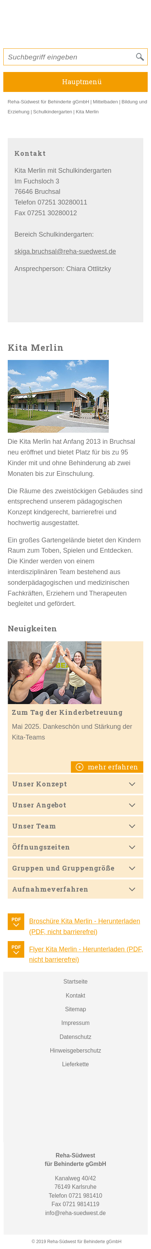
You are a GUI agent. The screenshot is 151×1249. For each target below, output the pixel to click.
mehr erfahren (112, 766)
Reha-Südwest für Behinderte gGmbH (48, 101)
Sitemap (75, 1009)
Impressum (75, 1023)
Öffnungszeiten (41, 847)
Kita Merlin (87, 111)
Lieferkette (75, 1064)
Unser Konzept (39, 783)
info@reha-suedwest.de (75, 1213)
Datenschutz (75, 1037)
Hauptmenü (82, 81)
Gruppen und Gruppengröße (63, 868)
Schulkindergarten (52, 111)
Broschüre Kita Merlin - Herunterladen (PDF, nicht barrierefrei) (84, 926)
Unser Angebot (39, 804)
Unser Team (34, 825)
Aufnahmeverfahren (50, 889)
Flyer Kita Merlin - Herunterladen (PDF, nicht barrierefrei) (86, 955)
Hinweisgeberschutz (75, 1050)
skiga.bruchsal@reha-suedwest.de (65, 251)
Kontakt (75, 995)
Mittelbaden (105, 101)
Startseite (76, 981)
